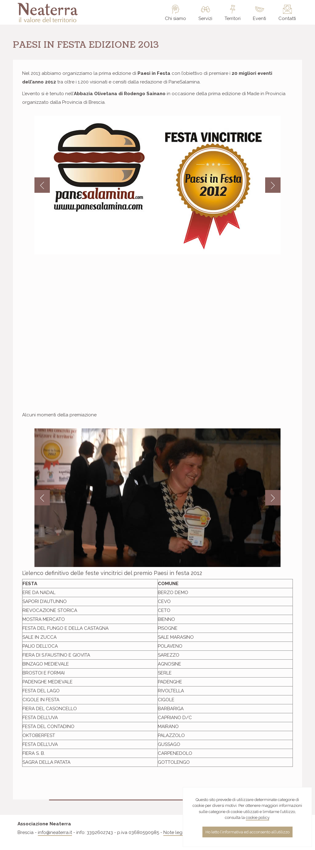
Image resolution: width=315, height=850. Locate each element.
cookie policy (257, 817)
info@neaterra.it (55, 832)
